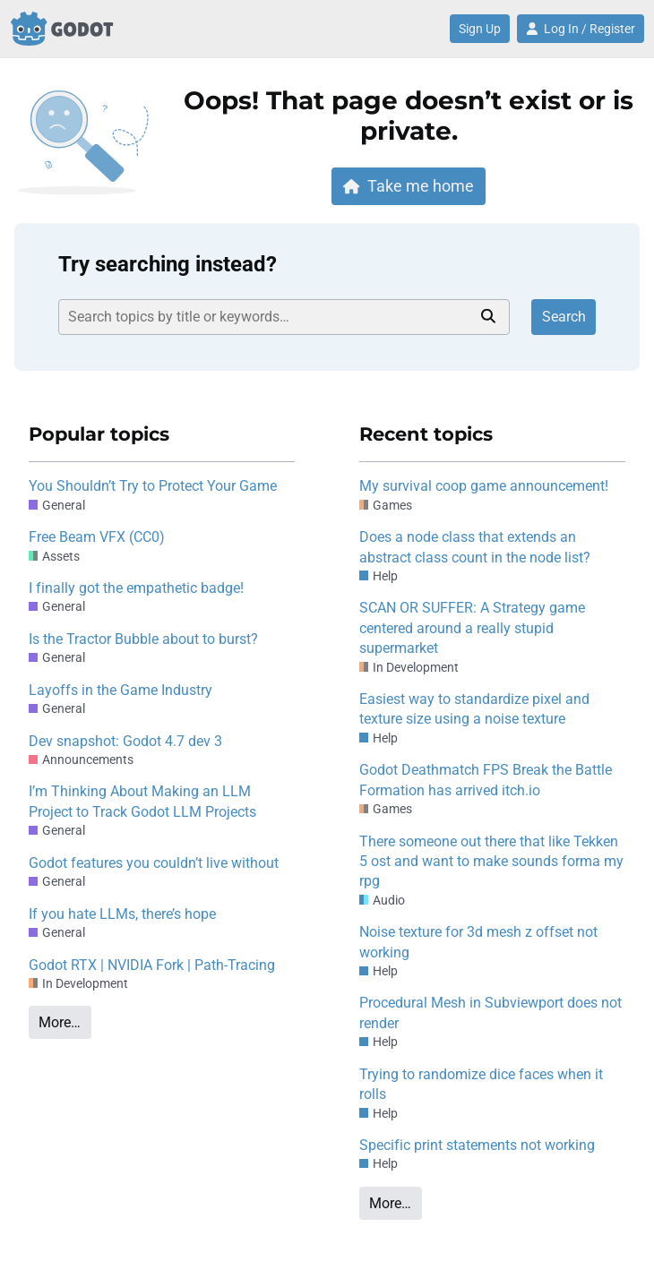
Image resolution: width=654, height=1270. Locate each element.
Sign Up (480, 28)
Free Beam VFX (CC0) (97, 536)
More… (60, 1022)
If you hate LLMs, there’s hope (122, 913)
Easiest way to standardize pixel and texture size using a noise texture (474, 709)
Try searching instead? (167, 264)
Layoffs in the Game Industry (120, 690)
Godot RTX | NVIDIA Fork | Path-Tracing (152, 965)
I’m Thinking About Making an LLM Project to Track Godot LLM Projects (142, 801)
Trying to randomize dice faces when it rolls (481, 1084)
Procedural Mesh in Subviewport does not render (490, 1012)
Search (564, 316)
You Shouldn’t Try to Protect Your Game (153, 485)
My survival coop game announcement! (483, 485)
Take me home (408, 185)
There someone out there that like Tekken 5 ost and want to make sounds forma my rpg (491, 861)
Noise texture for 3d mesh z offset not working (478, 941)
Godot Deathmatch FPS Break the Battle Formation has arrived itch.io (485, 779)
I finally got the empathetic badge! (136, 587)
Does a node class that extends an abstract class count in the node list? (474, 546)
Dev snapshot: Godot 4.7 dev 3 (125, 741)
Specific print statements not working (477, 1145)
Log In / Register (580, 28)
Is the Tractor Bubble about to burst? (143, 639)
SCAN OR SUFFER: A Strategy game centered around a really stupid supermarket (472, 627)
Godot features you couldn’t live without (154, 862)
